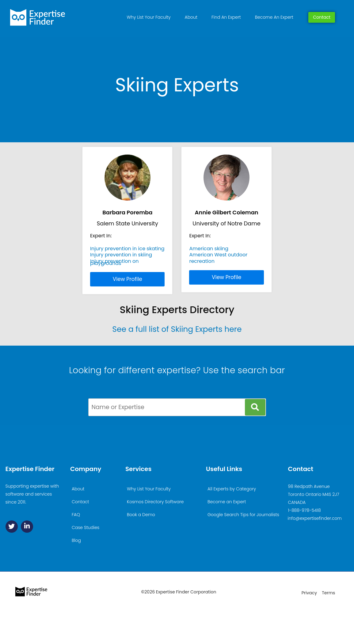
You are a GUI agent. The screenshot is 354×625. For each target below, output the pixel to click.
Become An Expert (274, 17)
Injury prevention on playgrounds (114, 262)
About (191, 17)
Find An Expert (226, 17)
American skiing (208, 248)
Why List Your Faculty (149, 17)
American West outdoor (218, 254)
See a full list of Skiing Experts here (177, 329)
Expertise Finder (30, 469)
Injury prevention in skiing (121, 254)
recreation (202, 261)
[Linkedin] (27, 526)
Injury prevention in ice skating (127, 248)
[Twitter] (12, 526)
